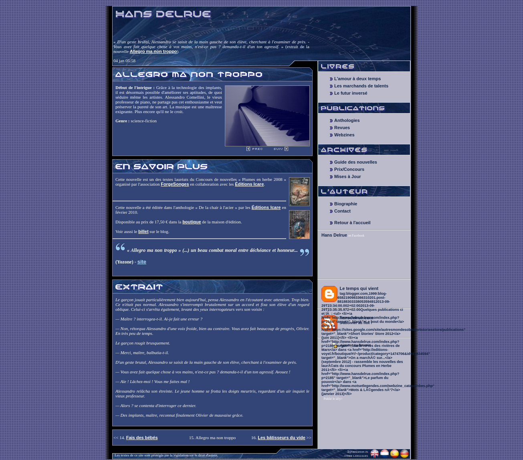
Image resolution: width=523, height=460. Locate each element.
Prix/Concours (349, 169)
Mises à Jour (347, 176)
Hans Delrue (334, 235)
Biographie (345, 203)
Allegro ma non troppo (153, 51)
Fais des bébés (142, 437)
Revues (342, 127)
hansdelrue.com (357, 317)
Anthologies (347, 120)
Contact (342, 211)
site (141, 262)
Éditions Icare (249, 184)
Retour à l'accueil (352, 222)
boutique (191, 221)
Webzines (344, 134)
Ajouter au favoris (355, 345)
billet (143, 231)
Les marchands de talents (361, 85)
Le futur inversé (351, 93)
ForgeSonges (175, 184)
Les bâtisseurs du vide (281, 437)
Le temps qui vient (359, 288)
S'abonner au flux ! (356, 323)
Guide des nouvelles (355, 162)
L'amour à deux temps (357, 78)
